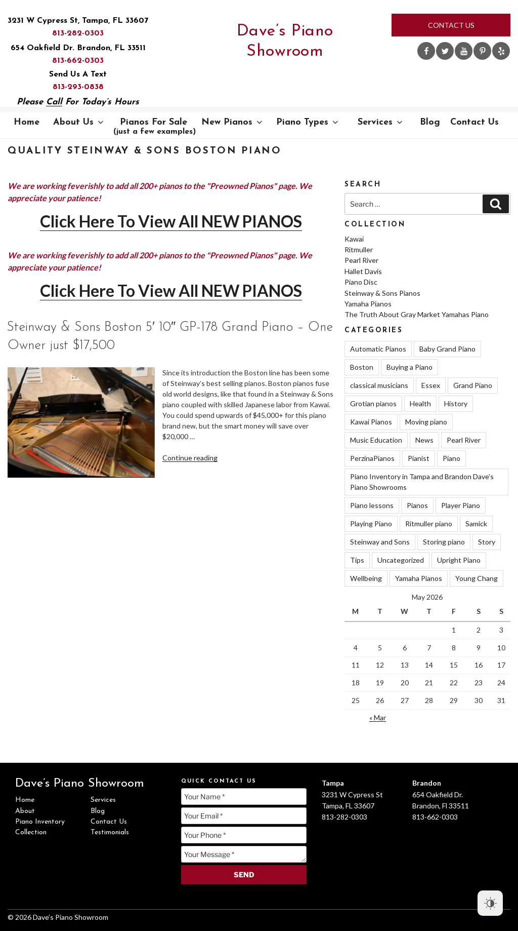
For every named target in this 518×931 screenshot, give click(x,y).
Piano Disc (360, 282)
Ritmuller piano (428, 523)
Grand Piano (472, 385)
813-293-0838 (78, 87)
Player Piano (460, 505)
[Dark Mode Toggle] (490, 903)
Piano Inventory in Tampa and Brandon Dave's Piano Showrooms (422, 481)
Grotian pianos (373, 403)
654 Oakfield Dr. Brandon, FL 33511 (78, 48)
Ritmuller (358, 249)
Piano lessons (372, 505)
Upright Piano (459, 560)
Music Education (376, 440)
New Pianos (232, 122)
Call (54, 102)
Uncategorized (400, 560)
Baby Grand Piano (447, 348)
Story (486, 541)
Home (26, 122)
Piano (451, 458)
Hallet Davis (363, 271)
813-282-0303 (78, 33)
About (25, 811)
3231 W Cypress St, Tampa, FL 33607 (78, 21)
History (455, 403)
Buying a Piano (409, 367)
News (424, 440)
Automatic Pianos (378, 348)
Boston (361, 367)
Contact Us (451, 25)
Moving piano (426, 421)
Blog (430, 122)
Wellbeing (366, 578)
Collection (31, 832)
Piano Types (308, 122)
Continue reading (190, 457)
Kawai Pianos (371, 421)
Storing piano (444, 541)
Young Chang (476, 578)
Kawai (354, 239)
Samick (476, 523)
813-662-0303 (78, 61)
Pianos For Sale (154, 127)
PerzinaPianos (372, 458)
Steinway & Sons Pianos (382, 293)
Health (420, 403)
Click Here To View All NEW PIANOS (171, 221)
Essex (430, 385)
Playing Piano (371, 523)
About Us (79, 122)
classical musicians (379, 385)
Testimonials (110, 832)
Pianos (417, 505)
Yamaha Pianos (368, 303)
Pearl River (361, 260)
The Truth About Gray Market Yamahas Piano (416, 314)
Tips (357, 560)
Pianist (418, 458)
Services (381, 122)
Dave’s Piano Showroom (285, 41)
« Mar (377, 717)
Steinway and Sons (380, 541)
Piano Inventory (40, 822)
